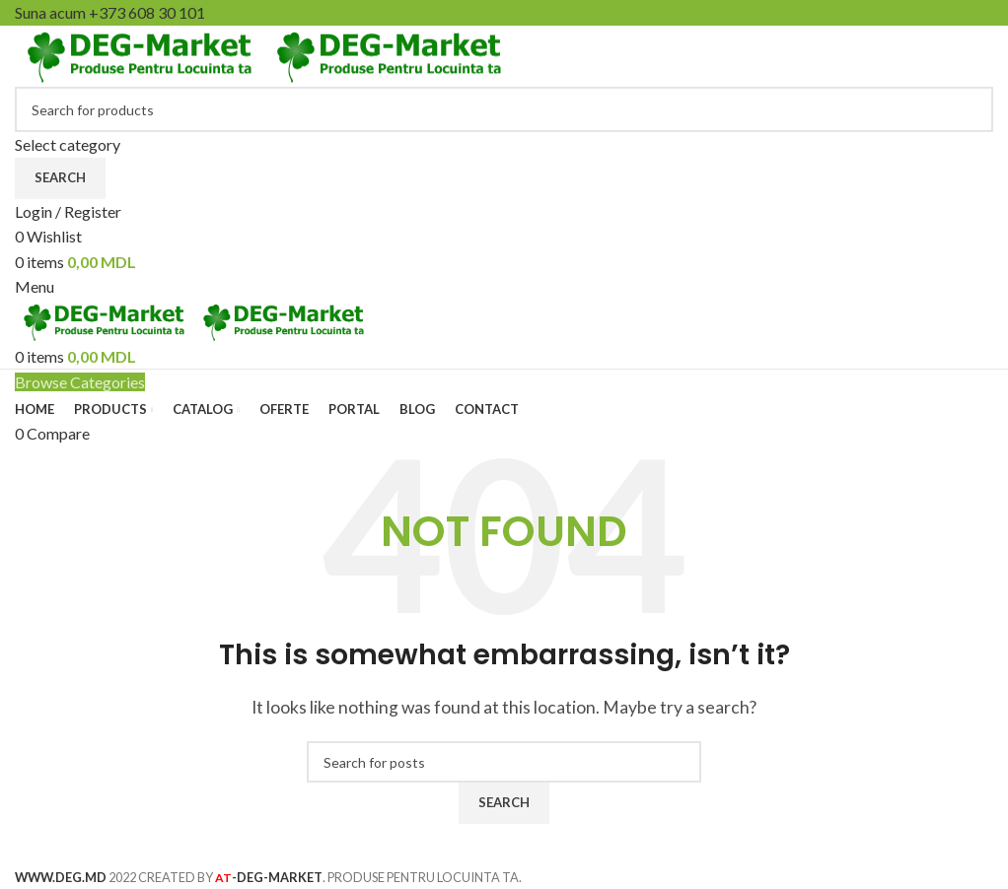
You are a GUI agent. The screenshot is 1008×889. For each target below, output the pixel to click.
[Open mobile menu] (34, 286)
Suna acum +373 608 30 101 (110, 12)
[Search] (504, 109)
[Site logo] (139, 53)
